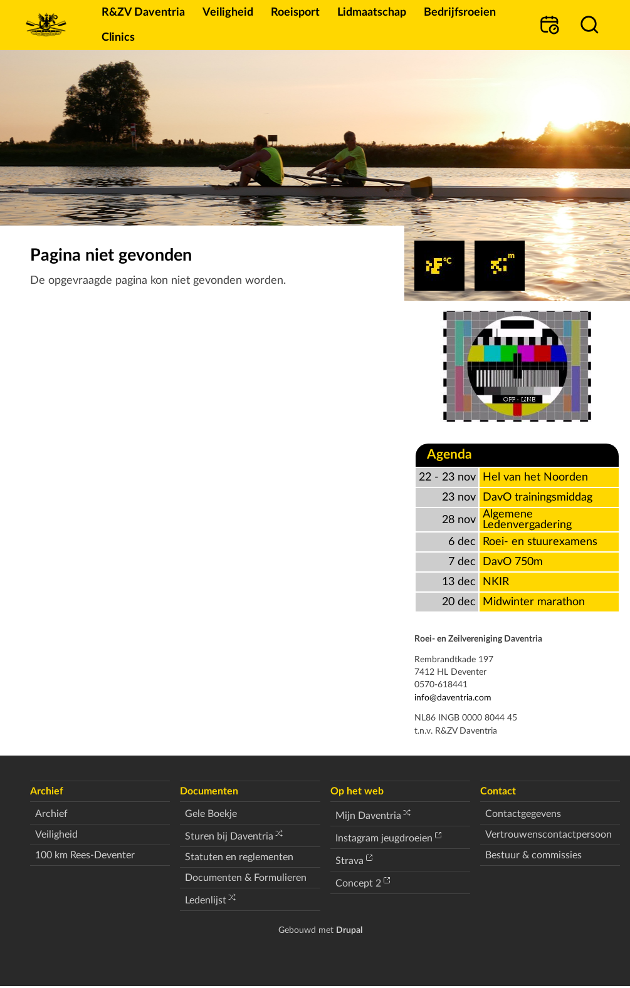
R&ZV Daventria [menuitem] (143, 12)
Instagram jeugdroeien (384, 838)
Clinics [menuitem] (118, 37)
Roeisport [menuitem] (295, 12)
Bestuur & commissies (533, 855)
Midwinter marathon (534, 601)
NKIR (496, 581)
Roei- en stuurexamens (540, 541)
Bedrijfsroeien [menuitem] (460, 12)
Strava (349, 861)
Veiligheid (56, 834)
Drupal (349, 930)
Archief (51, 814)
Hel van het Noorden (535, 477)
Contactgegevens (523, 814)
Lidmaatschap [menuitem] (371, 12)
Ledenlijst (205, 900)
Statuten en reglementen (239, 857)
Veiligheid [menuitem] (227, 12)
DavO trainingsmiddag (537, 497)
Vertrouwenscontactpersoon (548, 834)
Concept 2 (358, 883)
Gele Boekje (211, 814)
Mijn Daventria (368, 816)
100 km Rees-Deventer (85, 855)
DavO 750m (513, 561)
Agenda (449, 454)
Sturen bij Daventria (229, 836)
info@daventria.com (452, 697)
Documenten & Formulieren (246, 878)
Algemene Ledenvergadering (527, 520)
